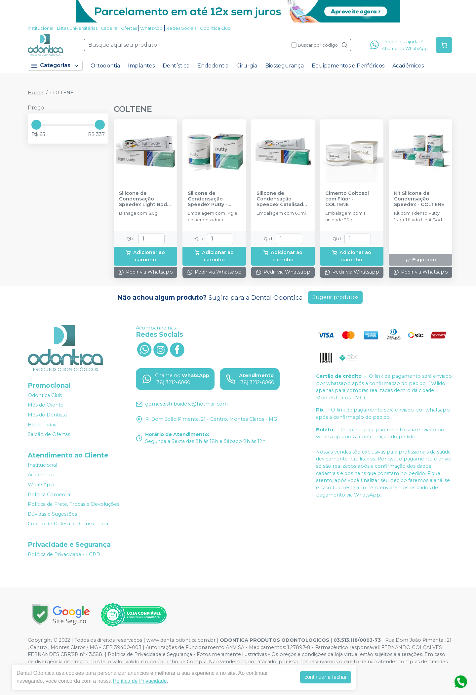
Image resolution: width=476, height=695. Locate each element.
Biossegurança (284, 66)
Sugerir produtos (335, 297)
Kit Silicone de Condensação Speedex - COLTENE (419, 199)
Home (35, 93)
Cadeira (109, 28)
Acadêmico (41, 475)
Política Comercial (49, 495)
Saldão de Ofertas (49, 434)
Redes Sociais (181, 28)
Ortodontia (105, 66)
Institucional (40, 28)
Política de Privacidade (140, 681)
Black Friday (42, 425)
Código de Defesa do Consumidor (68, 524)
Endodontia (212, 66)
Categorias (55, 65)
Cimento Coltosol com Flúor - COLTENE (347, 199)
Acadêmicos (408, 66)
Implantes (141, 66)
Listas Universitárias (77, 28)
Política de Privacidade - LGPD (64, 554)
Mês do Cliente (45, 405)
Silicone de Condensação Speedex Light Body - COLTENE (144, 199)
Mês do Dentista (47, 415)
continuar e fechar (325, 677)
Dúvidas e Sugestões (52, 514)
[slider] (36, 125)
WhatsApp (151, 28)
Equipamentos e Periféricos (348, 66)
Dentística (176, 66)
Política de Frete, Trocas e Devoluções (73, 504)
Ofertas (129, 28)
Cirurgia (246, 66)
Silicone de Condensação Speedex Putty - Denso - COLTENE (210, 199)
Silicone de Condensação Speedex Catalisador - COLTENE (282, 199)
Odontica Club (215, 28)
